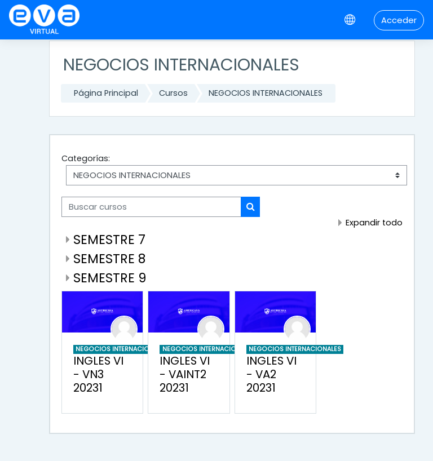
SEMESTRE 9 (109, 278)
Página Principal (106, 93)
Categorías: (85, 158)
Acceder (399, 20)
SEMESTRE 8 (109, 259)
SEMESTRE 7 (109, 239)
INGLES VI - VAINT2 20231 (185, 374)
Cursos (173, 93)
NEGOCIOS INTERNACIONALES (265, 93)
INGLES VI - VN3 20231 (98, 374)
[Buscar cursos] (151, 207)
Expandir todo (374, 222)
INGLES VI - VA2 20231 (271, 374)
